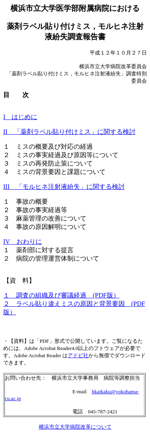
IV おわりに (22, 241)
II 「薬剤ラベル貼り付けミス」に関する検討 (69, 131)
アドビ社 (78, 355)
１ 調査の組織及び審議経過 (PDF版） (61, 295)
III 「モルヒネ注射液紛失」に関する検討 (64, 186)
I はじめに (20, 116)
